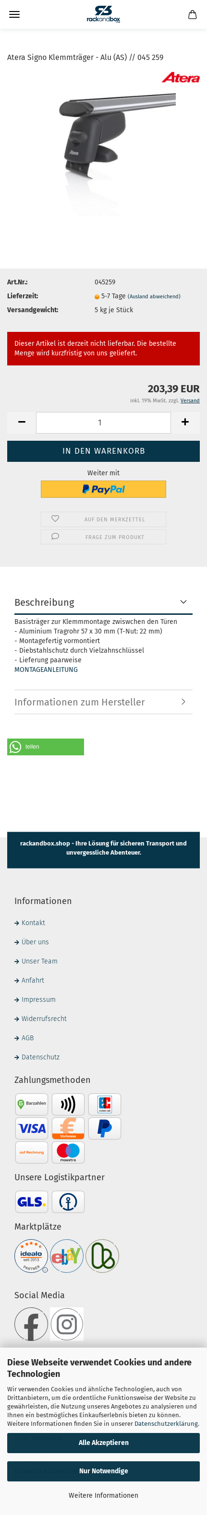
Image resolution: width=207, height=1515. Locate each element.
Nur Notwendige (103, 1471)
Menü (14, 14)
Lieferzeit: (22, 296)
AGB (28, 1038)
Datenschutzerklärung (166, 1423)
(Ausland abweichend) (154, 297)
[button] (45, 747)
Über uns (35, 942)
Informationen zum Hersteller (79, 702)
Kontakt (33, 923)
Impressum (39, 1000)
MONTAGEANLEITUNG (46, 670)
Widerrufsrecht (44, 1019)
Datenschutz (41, 1057)
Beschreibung (44, 602)
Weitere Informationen (103, 1496)
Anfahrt (33, 980)
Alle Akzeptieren (104, 1443)
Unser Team (40, 961)
